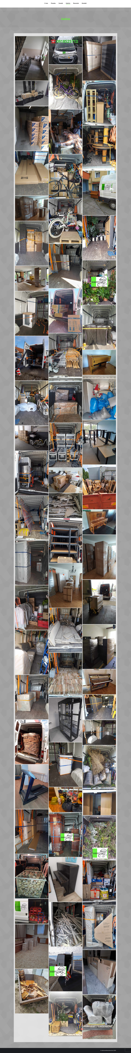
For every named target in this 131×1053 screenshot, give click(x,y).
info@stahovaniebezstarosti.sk (103, 1)
